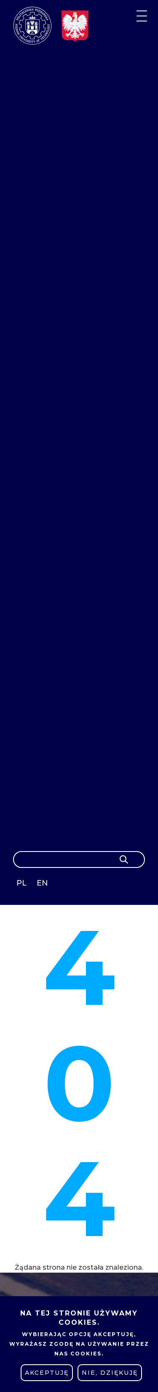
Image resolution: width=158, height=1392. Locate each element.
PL (21, 883)
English (43, 884)
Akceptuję (47, 1372)
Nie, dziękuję (110, 1372)
